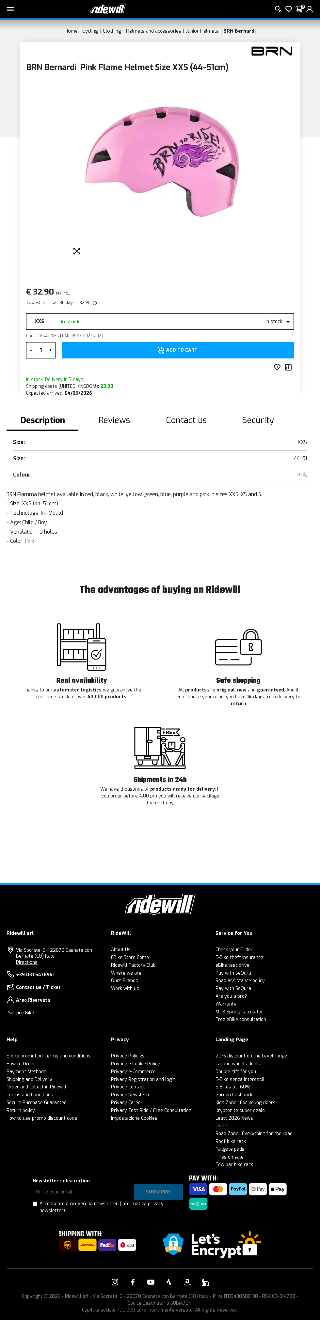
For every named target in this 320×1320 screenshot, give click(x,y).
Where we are (126, 973)
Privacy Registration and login (143, 1079)
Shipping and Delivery (29, 1079)
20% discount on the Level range (251, 1056)
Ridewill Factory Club (133, 965)
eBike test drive (232, 965)
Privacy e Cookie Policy (135, 1064)
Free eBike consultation (241, 1019)
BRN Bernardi (239, 31)
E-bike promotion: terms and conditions (49, 1056)
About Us (121, 950)
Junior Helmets (202, 31)
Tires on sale (230, 1157)
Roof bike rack (231, 1141)
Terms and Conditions (30, 1095)
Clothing (112, 31)
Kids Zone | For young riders (246, 1103)
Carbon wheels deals (238, 1064)
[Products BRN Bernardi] (272, 51)
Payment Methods (26, 1072)
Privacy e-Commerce (133, 1072)
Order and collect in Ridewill (36, 1087)
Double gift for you (236, 1072)
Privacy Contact (128, 1087)
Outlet (222, 1126)
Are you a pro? (231, 996)
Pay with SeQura (233, 973)
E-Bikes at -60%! (233, 1087)
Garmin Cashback (234, 1095)
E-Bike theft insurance (239, 957)
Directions (27, 962)
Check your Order (234, 950)
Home (71, 31)
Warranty (226, 1004)
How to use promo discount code (42, 1118)
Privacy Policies (128, 1056)
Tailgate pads (230, 1149)
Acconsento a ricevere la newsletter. (102, 1207)
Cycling (90, 31)
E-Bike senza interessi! (240, 1079)
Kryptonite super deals (240, 1110)
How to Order (21, 1064)
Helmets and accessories (153, 31)
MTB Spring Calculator (239, 1012)
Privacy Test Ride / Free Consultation (151, 1110)
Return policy (21, 1110)
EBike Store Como (130, 957)
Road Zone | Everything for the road (254, 1133)
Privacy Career (127, 1103)
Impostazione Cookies (134, 1118)
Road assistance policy (240, 981)
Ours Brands (124, 981)
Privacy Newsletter (131, 1095)
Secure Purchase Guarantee (37, 1103)
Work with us (125, 988)
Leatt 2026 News (234, 1118)
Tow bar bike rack (234, 1164)
